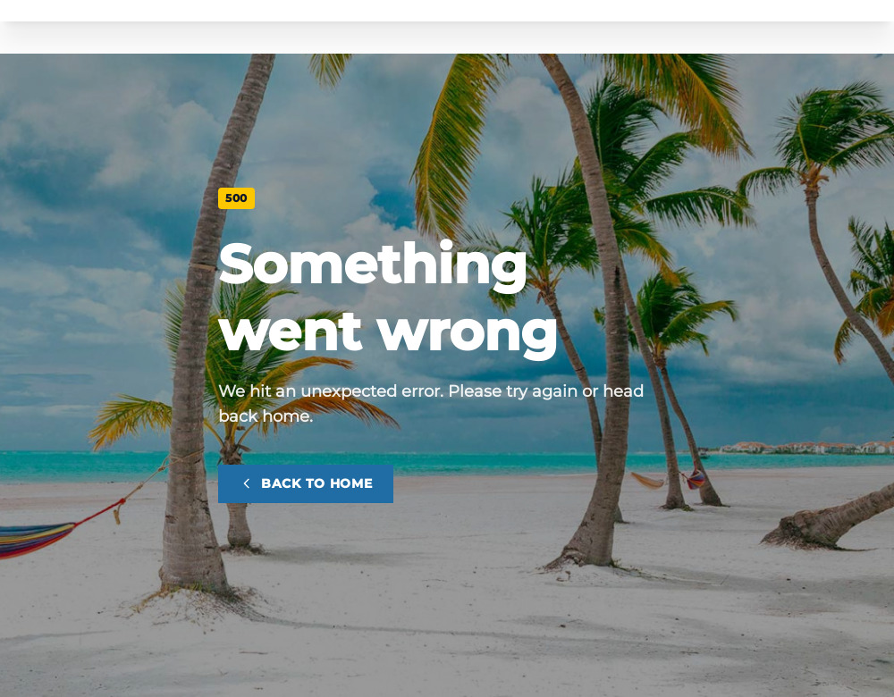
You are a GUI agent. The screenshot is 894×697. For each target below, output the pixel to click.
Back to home (306, 483)
